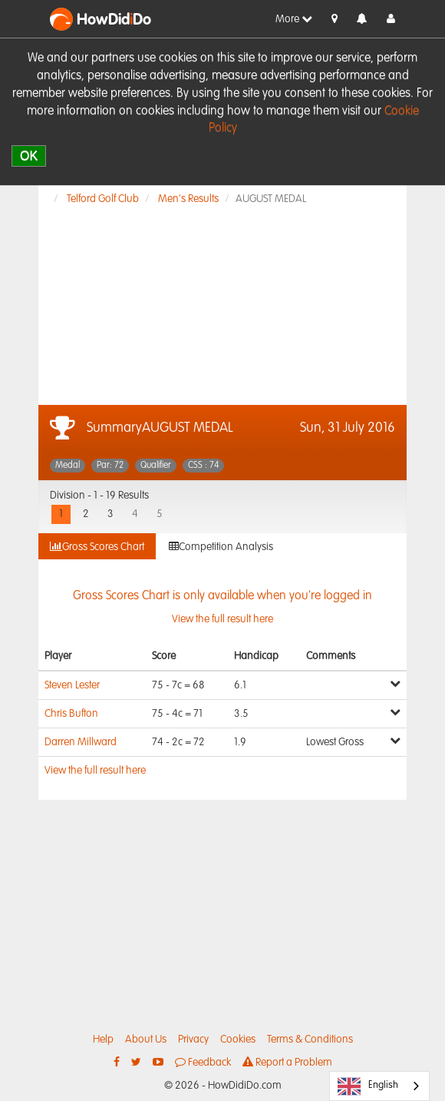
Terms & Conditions (310, 1039)
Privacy (193, 1039)
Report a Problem (287, 1062)
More (293, 19)
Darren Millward (80, 742)
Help (103, 1039)
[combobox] (379, 1086)
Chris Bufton (71, 713)
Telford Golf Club (103, 199)
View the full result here (95, 770)
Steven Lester (72, 685)
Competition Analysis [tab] (221, 546)
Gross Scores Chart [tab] (97, 546)
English (368, 1086)
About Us (145, 1039)
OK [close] (29, 155)
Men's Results (188, 199)
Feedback (203, 1062)
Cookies (237, 1039)
